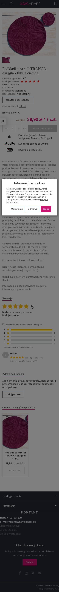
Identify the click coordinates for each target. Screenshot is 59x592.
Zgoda (45, 208)
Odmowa (32, 208)
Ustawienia (17, 208)
